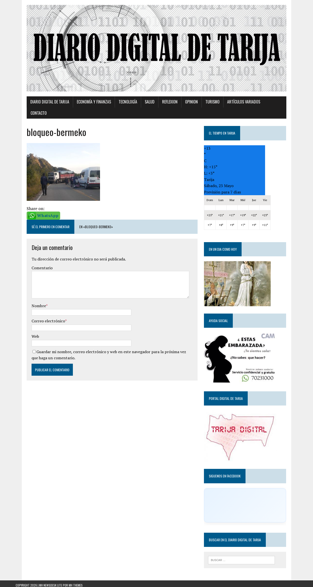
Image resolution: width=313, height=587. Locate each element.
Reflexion (159, 109)
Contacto (265, 109)
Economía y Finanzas (83, 109)
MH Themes (76, 582)
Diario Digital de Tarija (38, 109)
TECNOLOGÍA (117, 109)
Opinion (180, 109)
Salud (139, 109)
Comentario (31, 264)
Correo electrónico (37, 317)
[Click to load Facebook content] (252, 501)
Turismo (201, 109)
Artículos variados (232, 109)
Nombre (28, 302)
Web (24, 332)
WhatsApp (36, 211)
